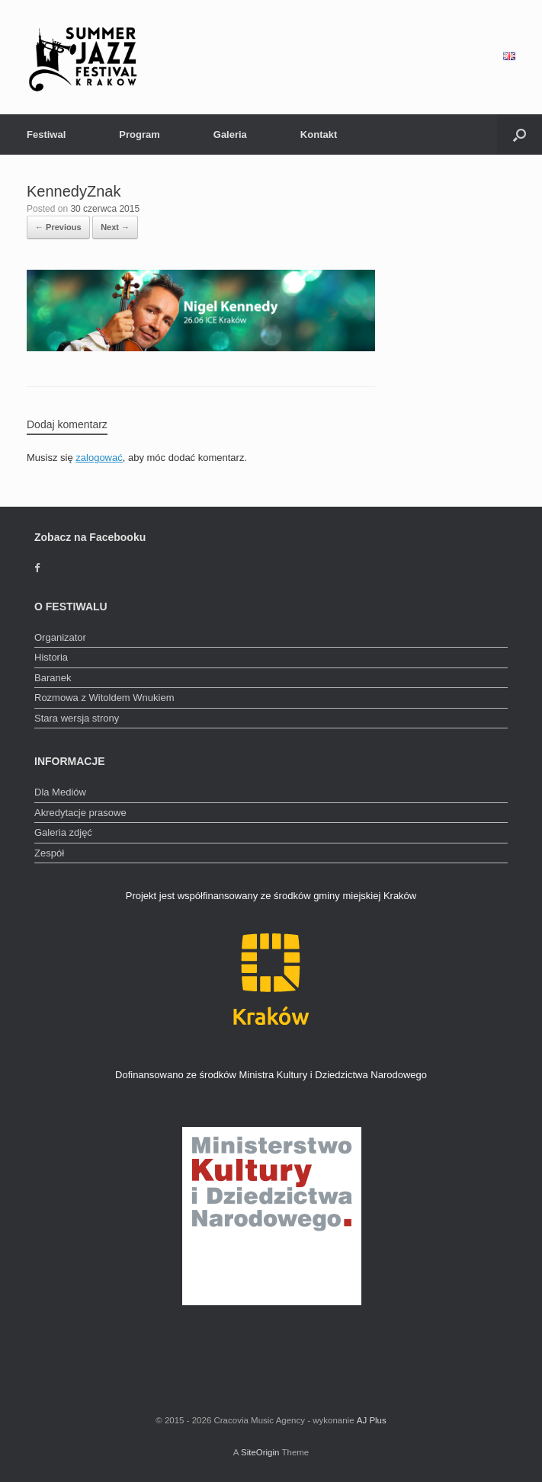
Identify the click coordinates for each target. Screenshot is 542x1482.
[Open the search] (519, 134)
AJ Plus (371, 1420)
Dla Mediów (60, 792)
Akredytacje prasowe (80, 812)
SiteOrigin (260, 1452)
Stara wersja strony (76, 718)
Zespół (49, 853)
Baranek (52, 677)
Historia (51, 657)
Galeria (230, 134)
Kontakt (318, 134)
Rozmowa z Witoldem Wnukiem (104, 697)
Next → (115, 227)
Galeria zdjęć (63, 832)
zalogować (98, 457)
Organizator (60, 637)
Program (139, 134)
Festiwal (46, 134)
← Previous (58, 227)
